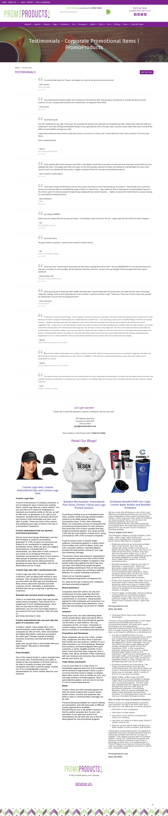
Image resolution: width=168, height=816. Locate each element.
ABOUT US (12, 2)
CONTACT (30, 2)
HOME (4, 2)
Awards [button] (37, 24)
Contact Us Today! (98, 433)
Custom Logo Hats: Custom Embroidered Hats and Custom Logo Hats (37, 490)
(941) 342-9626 (140, 8)
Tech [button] (109, 24)
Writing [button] (117, 24)
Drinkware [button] (64, 24)
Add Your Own (146, 72)
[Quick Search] (81, 11)
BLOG (23, 2)
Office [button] (101, 24)
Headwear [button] (82, 24)
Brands (46, 24)
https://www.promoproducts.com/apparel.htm (82, 578)
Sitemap (96, 775)
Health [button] (92, 24)
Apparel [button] (28, 24)
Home (17, 68)
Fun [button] (73, 24)
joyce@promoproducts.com (140, 11)
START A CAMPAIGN (42, 2)
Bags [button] (55, 24)
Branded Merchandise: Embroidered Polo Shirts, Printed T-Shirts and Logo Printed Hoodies (84, 504)
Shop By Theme (137, 24)
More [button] (125, 24)
